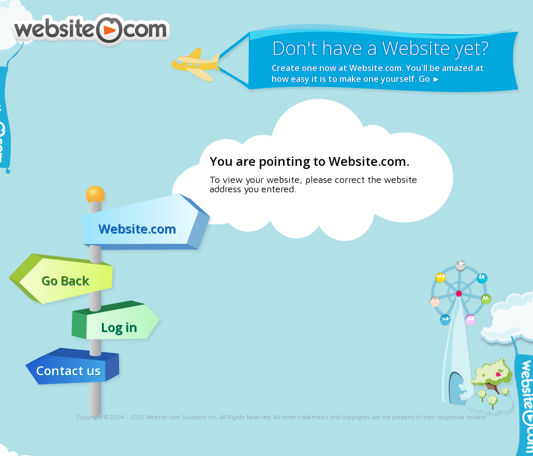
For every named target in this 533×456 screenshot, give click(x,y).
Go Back (65, 280)
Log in (119, 327)
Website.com (137, 228)
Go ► (429, 78)
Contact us (68, 370)
